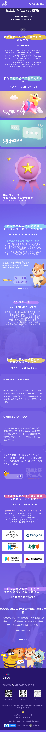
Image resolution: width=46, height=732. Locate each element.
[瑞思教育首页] (5, 4)
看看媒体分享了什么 (23, 631)
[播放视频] (23, 29)
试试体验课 (20, 278)
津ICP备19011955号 (23, 708)
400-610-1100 (38, 3)
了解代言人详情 (14, 476)
